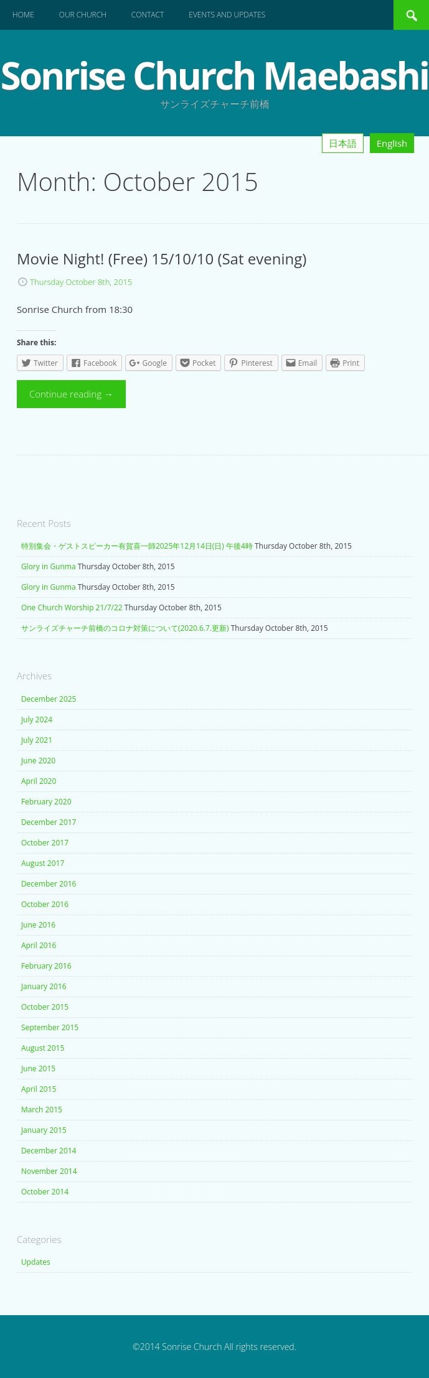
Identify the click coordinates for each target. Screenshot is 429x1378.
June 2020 (38, 760)
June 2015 (38, 1068)
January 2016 (44, 986)
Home (23, 14)
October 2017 (44, 842)
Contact (147, 14)
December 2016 (49, 883)
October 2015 (44, 1007)
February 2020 (46, 801)
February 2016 (46, 966)
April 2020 (38, 781)
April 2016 (38, 945)
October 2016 (44, 904)
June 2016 (38, 924)
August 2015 (42, 1048)
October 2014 (44, 1191)
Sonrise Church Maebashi (214, 75)
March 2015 (41, 1109)
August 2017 (42, 863)
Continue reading (71, 394)
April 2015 (38, 1089)
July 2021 (36, 740)
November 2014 (49, 1171)
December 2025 (49, 699)
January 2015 (44, 1130)
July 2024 (36, 719)
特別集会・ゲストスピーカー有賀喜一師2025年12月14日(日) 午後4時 (137, 546)
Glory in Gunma (48, 566)
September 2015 (49, 1027)
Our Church (82, 14)
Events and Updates (227, 14)
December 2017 (49, 822)
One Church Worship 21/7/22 (72, 607)
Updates (35, 1262)
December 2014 (49, 1150)
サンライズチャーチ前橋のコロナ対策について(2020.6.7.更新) (125, 628)
